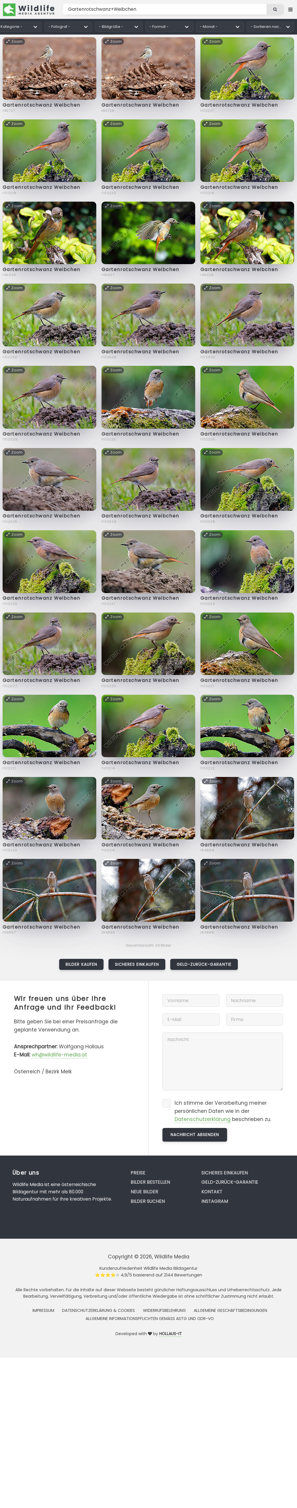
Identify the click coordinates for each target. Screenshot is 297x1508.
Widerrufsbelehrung (164, 1310)
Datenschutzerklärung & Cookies (98, 1310)
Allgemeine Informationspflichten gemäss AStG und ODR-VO (150, 1318)
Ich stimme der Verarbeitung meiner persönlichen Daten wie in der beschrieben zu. (223, 1111)
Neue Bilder (144, 1192)
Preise (138, 1173)
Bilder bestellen (150, 1182)
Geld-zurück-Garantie (204, 964)
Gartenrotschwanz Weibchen (41, 105)
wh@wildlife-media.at (59, 1054)
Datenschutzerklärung (203, 1119)
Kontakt (211, 1192)
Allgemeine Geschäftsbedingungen (230, 1310)
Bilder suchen (148, 1201)
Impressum (43, 1310)
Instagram (214, 1201)
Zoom (14, 41)
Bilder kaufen (81, 964)
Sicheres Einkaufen (137, 964)
